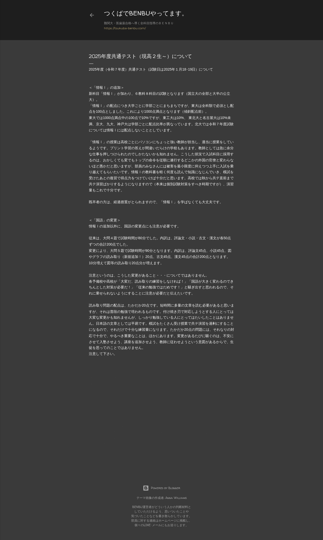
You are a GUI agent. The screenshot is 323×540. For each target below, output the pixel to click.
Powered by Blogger (161, 488)
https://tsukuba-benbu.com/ (125, 28)
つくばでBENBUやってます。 (146, 13)
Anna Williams (176, 498)
